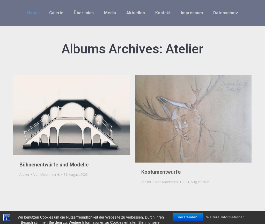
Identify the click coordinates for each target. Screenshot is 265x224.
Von (46, 174)
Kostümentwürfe (161, 172)
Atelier (24, 174)
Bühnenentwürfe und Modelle (54, 165)
